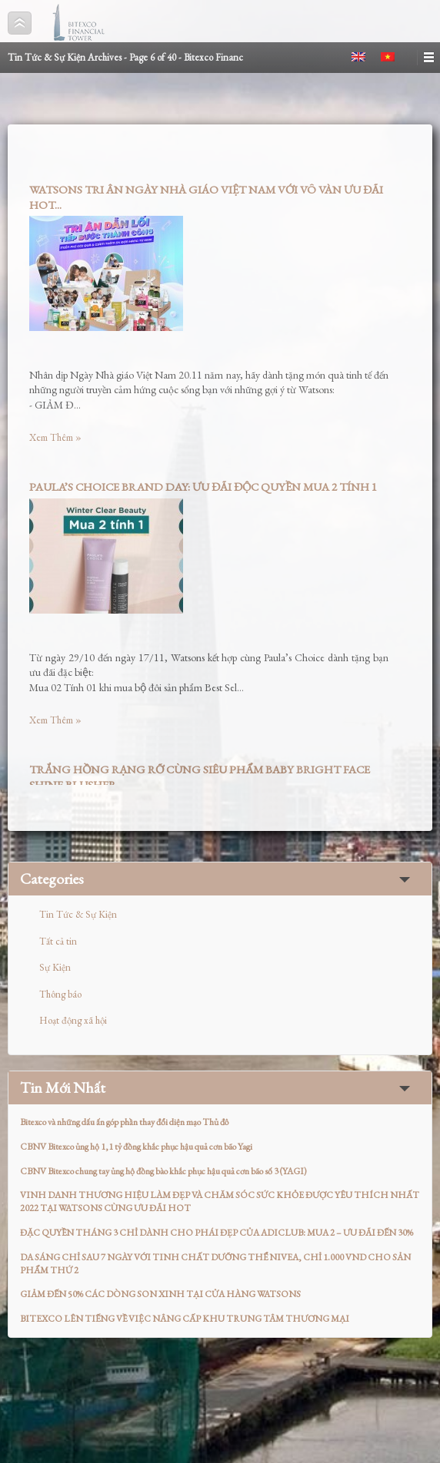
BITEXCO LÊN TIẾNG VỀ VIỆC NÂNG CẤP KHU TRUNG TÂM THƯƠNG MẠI (184, 1318)
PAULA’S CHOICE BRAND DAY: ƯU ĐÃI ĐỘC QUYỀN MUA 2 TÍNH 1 (203, 486)
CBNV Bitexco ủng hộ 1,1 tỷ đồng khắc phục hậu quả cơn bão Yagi (136, 1146)
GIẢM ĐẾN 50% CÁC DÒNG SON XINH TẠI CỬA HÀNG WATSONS (160, 1294)
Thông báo (60, 994)
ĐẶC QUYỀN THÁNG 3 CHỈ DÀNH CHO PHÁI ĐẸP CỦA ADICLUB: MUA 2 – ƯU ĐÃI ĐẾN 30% (216, 1232)
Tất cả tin (58, 941)
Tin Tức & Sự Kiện (78, 914)
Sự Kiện (55, 967)
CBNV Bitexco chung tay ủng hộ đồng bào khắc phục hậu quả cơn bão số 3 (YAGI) (163, 1171)
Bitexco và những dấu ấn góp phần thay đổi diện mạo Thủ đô (124, 1122)
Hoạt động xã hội (73, 1020)
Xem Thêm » (55, 437)
